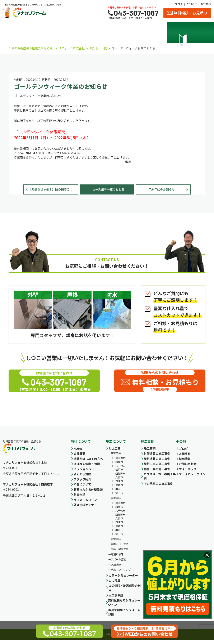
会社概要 (146, 33)
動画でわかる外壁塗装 (88, 489)
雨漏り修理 (117, 554)
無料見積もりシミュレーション (124, 602)
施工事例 (120, 33)
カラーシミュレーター (123, 575)
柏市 (117, 489)
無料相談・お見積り (187, 12)
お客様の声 (198, 33)
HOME (78, 448)
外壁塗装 (116, 453)
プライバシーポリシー (193, 474)
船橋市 (119, 462)
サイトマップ (187, 469)
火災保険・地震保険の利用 (124, 587)
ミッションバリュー (87, 469)
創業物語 (79, 494)
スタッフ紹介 (172, 33)
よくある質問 (82, 474)
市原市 (119, 481)
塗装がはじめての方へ (88, 459)
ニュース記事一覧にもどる (106, 189)
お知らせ (192, 4)
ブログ (178, 4)
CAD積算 (114, 580)
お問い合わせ (187, 464)
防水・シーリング (121, 570)
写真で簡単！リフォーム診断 (124, 612)
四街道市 (120, 473)
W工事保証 (116, 595)
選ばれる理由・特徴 (42, 33)
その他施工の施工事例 (158, 484)
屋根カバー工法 (119, 544)
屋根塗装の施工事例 (157, 459)
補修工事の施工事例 (157, 469)
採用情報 (206, 4)
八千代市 (120, 466)
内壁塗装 (116, 539)
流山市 (119, 493)
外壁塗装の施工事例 (157, 453)
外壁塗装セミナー (85, 505)
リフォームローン (85, 500)
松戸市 (119, 469)
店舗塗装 (116, 565)
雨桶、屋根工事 (119, 549)
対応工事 (114, 448)
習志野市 (120, 458)
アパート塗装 (118, 559)
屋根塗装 (116, 498)
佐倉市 (119, 485)
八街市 (119, 477)
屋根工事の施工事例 (157, 464)
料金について (94, 33)
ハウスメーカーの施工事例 (160, 476)
